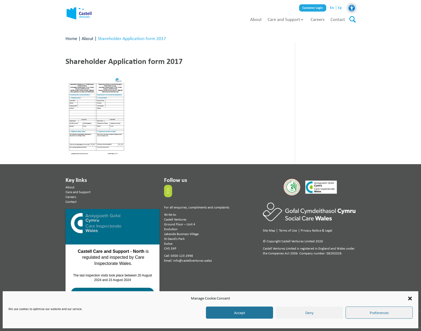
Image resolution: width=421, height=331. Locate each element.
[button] (410, 298)
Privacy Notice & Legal (316, 230)
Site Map (269, 230)
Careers (318, 19)
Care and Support (284, 19)
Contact (338, 19)
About (256, 19)
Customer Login (313, 8)
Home (71, 38)
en (332, 7)
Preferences (379, 312)
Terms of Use (288, 230)
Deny (309, 312)
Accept (239, 312)
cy (340, 7)
